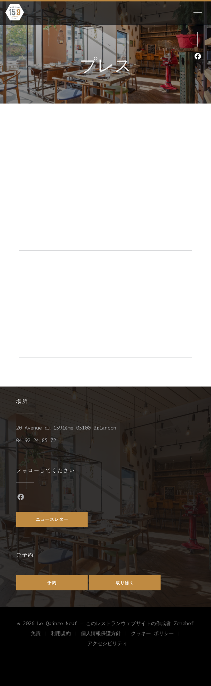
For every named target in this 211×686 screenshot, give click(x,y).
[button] (198, 12)
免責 (41, 635)
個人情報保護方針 (106, 635)
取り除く (125, 582)
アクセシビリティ (107, 645)
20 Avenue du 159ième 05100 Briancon (66, 428)
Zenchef (184, 623)
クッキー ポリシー (157, 635)
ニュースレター (52, 519)
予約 (52, 582)
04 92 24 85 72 (36, 440)
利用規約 (66, 635)
